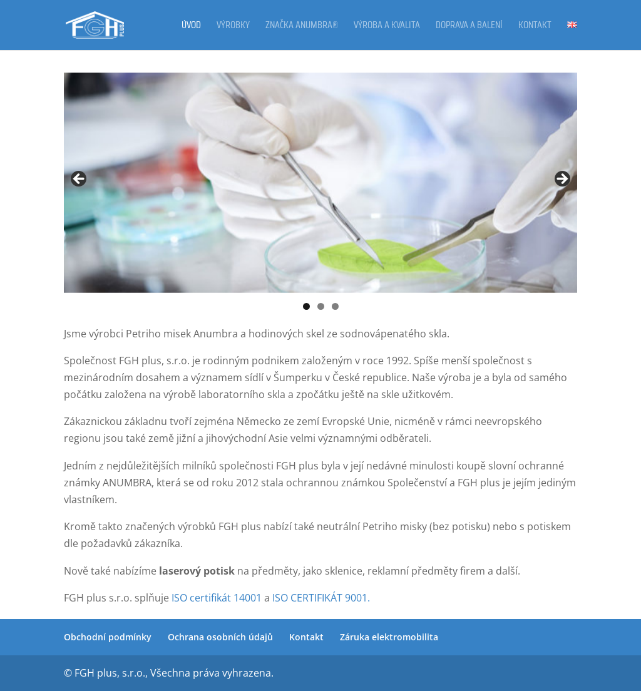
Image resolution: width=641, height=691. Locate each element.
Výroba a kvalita (387, 27)
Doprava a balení (469, 27)
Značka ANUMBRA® (301, 27)
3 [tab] (335, 306)
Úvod (191, 27)
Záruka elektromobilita (389, 637)
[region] (320, 182)
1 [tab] (306, 306)
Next (561, 179)
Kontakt (534, 27)
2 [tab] (320, 306)
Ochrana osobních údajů (220, 637)
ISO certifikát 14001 (215, 598)
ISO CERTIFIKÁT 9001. (320, 598)
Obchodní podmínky (107, 637)
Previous (79, 179)
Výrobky (233, 27)
